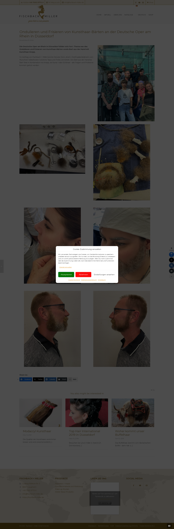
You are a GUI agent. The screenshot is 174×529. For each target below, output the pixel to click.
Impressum (102, 283)
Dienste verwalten (65, 271)
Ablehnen (83, 278)
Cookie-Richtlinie (74, 283)
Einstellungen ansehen (104, 278)
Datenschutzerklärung (89, 283)
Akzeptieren (66, 278)
